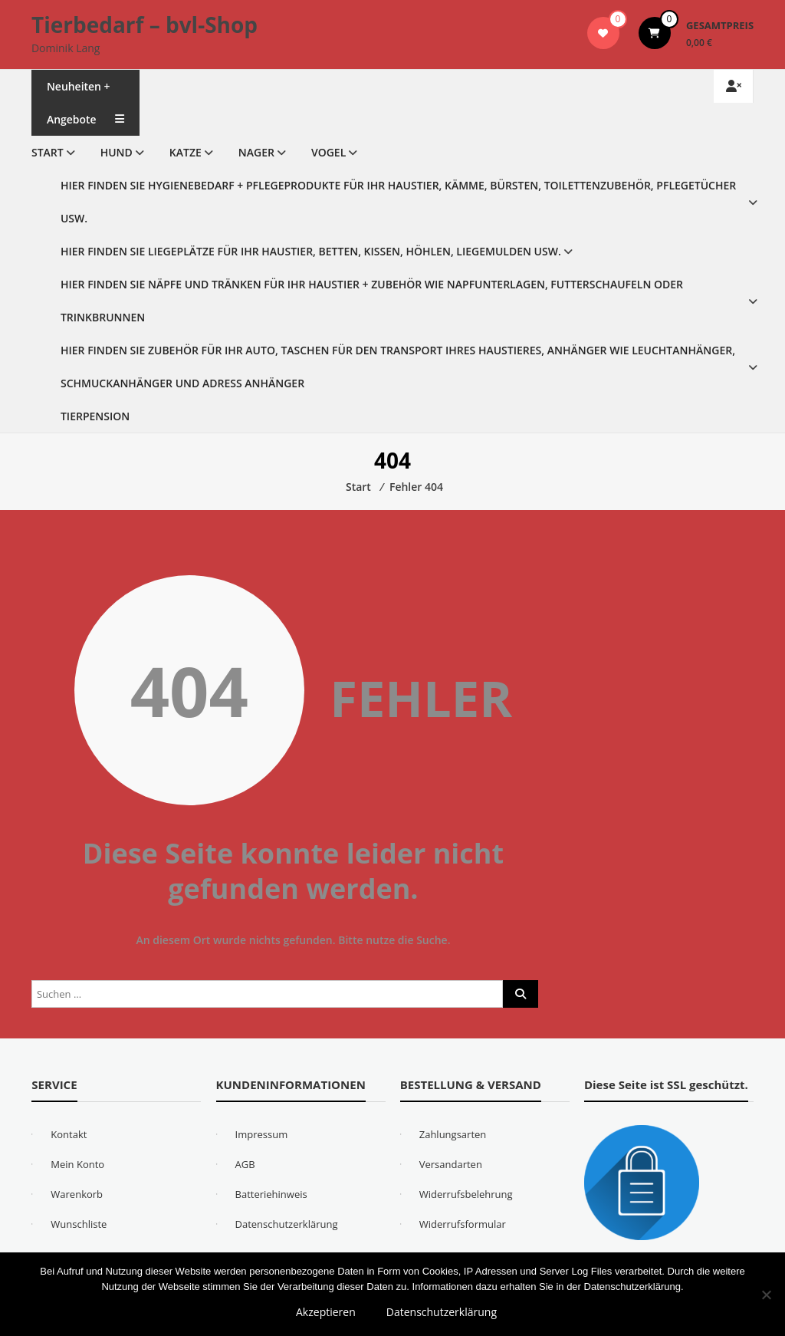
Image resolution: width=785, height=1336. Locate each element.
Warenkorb (77, 1194)
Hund (116, 152)
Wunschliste (79, 1224)
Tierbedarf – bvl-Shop (144, 24)
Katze (185, 152)
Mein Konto (77, 1164)
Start (47, 152)
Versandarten (450, 1164)
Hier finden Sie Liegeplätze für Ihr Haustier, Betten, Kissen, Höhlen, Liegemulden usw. (311, 251)
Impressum (261, 1134)
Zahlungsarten (453, 1134)
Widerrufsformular (462, 1224)
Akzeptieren (326, 1312)
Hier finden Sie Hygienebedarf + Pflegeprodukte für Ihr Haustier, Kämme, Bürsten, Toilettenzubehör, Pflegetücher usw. (398, 201)
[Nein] (766, 1294)
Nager (256, 152)
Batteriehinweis (271, 1194)
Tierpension (95, 416)
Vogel (328, 152)
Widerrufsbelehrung (466, 1194)
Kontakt (69, 1134)
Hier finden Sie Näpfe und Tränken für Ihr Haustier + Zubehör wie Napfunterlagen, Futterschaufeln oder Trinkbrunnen (372, 300)
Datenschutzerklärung (286, 1224)
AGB (245, 1164)
